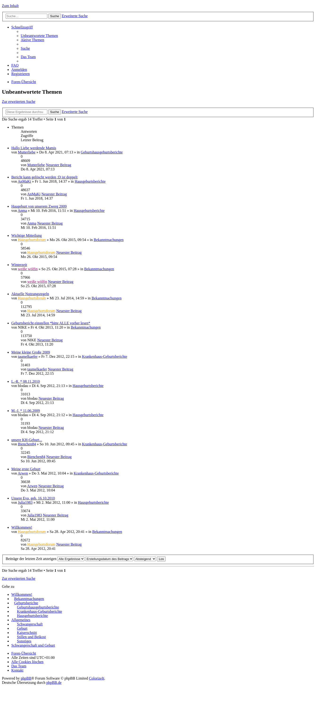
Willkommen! (21, 527)
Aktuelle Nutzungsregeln (30, 294)
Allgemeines (20, 620)
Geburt (22, 628)
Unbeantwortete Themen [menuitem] (39, 36)
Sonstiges (24, 641)
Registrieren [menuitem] (20, 74)
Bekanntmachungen (109, 240)
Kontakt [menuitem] (17, 670)
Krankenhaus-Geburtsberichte (104, 356)
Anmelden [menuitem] (19, 70)
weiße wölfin (28, 269)
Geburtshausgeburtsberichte (102, 152)
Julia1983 (25, 502)
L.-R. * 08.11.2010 (25, 381)
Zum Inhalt (10, 6)
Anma (22, 211)
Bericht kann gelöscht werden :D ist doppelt (44, 177)
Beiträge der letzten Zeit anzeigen (45, 559)
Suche (54, 16)
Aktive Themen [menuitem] (32, 40)
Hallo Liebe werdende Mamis (33, 148)
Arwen (23, 473)
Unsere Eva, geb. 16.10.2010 (33, 498)
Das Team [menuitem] (28, 57)
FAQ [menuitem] (15, 65)
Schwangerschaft (30, 624)
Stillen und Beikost (31, 637)
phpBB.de (53, 683)
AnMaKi (24, 181)
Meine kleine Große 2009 (30, 352)
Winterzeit (19, 265)
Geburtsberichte (26, 603)
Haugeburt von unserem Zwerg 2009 (39, 206)
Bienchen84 (27, 444)
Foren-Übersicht (23, 82)
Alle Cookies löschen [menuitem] (27, 662)
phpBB (26, 678)
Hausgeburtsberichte (90, 181)
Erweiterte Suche (75, 16)
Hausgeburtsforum (32, 240)
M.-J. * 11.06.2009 (25, 411)
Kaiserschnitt (27, 633)
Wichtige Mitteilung (26, 236)
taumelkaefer (28, 356)
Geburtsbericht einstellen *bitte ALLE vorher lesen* (50, 323)
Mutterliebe (27, 152)
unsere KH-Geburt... (26, 440)
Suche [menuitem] (25, 48)
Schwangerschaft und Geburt (33, 645)
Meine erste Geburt (25, 469)
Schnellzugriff (22, 27)
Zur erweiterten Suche (18, 102)
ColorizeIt (96, 678)
